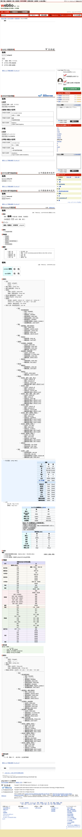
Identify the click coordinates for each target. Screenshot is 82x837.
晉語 (5, 604)
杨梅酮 (60, 99)
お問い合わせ (38, 804)
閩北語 (7, 295)
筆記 (43, 520)
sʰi (38, 383)
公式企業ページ (54, 804)
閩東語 (7, 296)
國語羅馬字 (27, 319)
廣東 (25, 331)
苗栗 (31, 342)
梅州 (22, 358)
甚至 (60, 193)
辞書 (2, 1)
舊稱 (10, 753)
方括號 (25, 523)
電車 (38, 798)
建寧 (11, 295)
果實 (11, 231)
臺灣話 (31, 411)
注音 (9, 285)
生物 (43, 800)
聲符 (26, 537)
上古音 (27, 516)
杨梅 (9, 273)
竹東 (17, 595)
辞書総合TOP (79, 1)
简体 (5, 216)
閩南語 (7, 298)
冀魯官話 (5, 568)
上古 (6, 499)
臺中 (13, 597)
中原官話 (5, 571)
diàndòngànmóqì (63, 191)
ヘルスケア (29, 800)
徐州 (18, 572)
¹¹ (32, 348)
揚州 (18, 579)
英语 (9, 253)
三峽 (34, 392)
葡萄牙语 (10, 255)
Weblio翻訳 (69, 808)
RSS (47, 828)
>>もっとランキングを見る (74, 202)
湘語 (5, 639)
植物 (6, 60)
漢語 (25, 322)
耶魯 (25, 317)
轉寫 (31, 320)
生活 (25, 800)
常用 (32, 422)
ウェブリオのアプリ (23, 804)
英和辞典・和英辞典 (71, 807)
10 (54, 264)
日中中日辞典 (23, 1)
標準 (22, 325)
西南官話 (5, 574)
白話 (16, 562)
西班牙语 (10, 254)
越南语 (22, 257)
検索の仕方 (5, 805)
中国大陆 (15, 216)
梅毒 (10, 65)
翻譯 (27, 518)
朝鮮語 (8, 648)
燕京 (4, 565)
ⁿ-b (33, 301)
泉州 (31, 376)
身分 (32, 523)
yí (57, 145)
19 (53, 264)
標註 (40, 520)
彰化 (16, 619)
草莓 (10, 63)
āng (25, 554)
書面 (12, 562)
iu (35, 398)
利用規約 (5, 808)
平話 (6, 626)
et (48, 253)
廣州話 (26, 330)
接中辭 (34, 524)
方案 (19, 665)
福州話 (23, 370)
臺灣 (18, 566)
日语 (22, 254)
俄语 (22, 253)
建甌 (22, 364)
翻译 (6, 249)
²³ (35, 420)
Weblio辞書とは (6, 804)
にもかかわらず (63, 198)
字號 (25, 525)
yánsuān (59, 141)
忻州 (18, 604)
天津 (18, 568)
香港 (20, 219)
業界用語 (27, 798)
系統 (40, 505)
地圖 (29, 559)
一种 (13, 150)
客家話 (13, 293)
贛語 (7, 288)
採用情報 (53, 807)
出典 (39, 264)
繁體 (7, 269)
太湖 (22, 448)
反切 (41, 476)
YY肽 (58, 131)
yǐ (57, 150)
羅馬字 (14, 295)
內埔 (16, 593)
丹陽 (18, 632)
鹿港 (31, 392)
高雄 (31, 420)
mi (19, 288)
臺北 (27, 392)
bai (16, 647)
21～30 (77, 177)
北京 (27, 510)
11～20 (68, 177)
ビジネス (22, 798)
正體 (5, 269)
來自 (24, 520)
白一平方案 (41, 478)
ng (32, 331)
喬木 (13, 551)
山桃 (11, 104)
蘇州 (18, 630)
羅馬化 (30, 453)
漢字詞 (3, 644)
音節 (30, 527)
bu (35, 444)
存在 (32, 521)
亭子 (19, 626)
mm (35, 381)
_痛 (59, 181)
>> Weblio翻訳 (77, 105)
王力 (41, 492)
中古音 (27, 514)
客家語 (7, 290)
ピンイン (4, 178)
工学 (51, 798)
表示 (30, 521)
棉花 (38, 590)
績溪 (18, 603)
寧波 (18, 635)
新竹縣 (13, 595)
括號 (25, 521)
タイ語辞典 (69, 816)
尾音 (43, 523)
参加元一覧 (19, 778)
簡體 (6, 273)
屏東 (13, 593)
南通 (18, 581)
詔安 (20, 601)
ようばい (11, 645)
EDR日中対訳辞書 (8, 96)
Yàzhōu (59, 137)
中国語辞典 (17, 18)
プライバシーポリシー (8, 810)
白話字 (13, 291)
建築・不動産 (56, 798)
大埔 (20, 597)
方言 (7, 553)
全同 (10, 106)
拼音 (9, 283)
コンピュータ (33, 798)
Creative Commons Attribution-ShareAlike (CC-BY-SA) (37, 790)
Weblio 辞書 (3, 18)
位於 (23, 753)
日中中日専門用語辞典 (9, 173)
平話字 (11, 296)
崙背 (17, 601)
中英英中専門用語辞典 (9, 191)
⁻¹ (37, 398)
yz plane (59, 133)
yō (15, 647)
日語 (8, 647)
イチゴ (13, 143)
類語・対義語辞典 (7, 1)
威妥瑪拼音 (27, 316)
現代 (25, 510)
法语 (9, 257)
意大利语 (23, 251)
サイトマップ (6, 811)
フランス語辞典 (70, 813)
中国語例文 (15, 12)
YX (58, 128)
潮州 (9, 303)
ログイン (72, 1)
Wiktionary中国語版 (8, 207)
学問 (61, 798)
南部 (4, 626)
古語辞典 (36, 1)
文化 (22, 800)
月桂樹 (7, 231)
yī (57, 149)
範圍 (34, 525)
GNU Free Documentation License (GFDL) (62, 790)
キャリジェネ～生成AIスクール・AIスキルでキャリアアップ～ (73, 823)
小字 (28, 451)
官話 (7, 281)
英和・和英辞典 (15, 1)
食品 (46, 800)
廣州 (28, 325)
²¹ (33, 333)
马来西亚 (25, 216)
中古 (6, 458)
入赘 (60, 186)
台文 (28, 381)
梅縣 (9, 293)
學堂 (16, 305)
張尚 (41, 482)
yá (18, 554)
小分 (26, 541)
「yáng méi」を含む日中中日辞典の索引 (14, 769)
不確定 (34, 521)
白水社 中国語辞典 (8, 49)
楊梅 (8, 104)
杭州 (18, 634)
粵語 (7, 286)
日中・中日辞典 (5, 12)
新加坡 (20, 216)
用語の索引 (11, 70)
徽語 (5, 603)
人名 (49, 800)
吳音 (25, 451)
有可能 (46, 523)
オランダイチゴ (11, 134)
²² (41, 383)
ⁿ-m (23, 300)
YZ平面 (59, 135)
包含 (26, 714)
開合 (41, 472)
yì (57, 143)
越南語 (8, 650)
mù (36, 328)
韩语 (22, 255)
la (13, 501)
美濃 (31, 350)
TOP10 (60, 177)
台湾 (16, 219)
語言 (5, 561)
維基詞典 (11, 288)
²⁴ (39, 383)
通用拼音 (26, 314)
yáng (48, 496)
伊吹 (60, 179)
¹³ (36, 390)
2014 (44, 505)
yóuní (58, 147)
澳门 (23, 219)
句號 (24, 527)
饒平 (20, 599)
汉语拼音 (15, 225)
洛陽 (18, 570)
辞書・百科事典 (57, 800)
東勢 (17, 597)
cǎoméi (14, 63)
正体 (5, 219)
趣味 (34, 800)
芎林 (17, 599)
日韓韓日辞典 (30, 1)
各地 (21, 559)
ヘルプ (4, 807)
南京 (18, 577)
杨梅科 (60, 97)
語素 (31, 525)
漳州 (27, 384)
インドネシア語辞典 (71, 815)
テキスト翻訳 (60, 105)
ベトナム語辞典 (70, 818)
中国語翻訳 (25, 12)
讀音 (41, 464)
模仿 (25, 444)
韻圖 (46, 460)
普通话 (10, 225)
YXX (58, 130)
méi (53, 496)
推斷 (39, 496)
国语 (5, 225)
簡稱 (29, 554)
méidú (13, 65)
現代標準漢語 (24, 309)
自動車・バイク (43, 798)
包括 (28, 342)
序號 (26, 535)
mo (34, 361)
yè (31, 328)
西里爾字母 (27, 320)
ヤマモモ (14, 60)
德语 (9, 251)
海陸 (20, 595)
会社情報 (53, 805)
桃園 (27, 753)
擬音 (46, 480)
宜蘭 (18, 617)
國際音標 (29, 322)
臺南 (27, 403)
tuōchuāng (62, 184)
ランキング (16, 70)
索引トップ (5, 70)
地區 (18, 561)
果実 (10, 60)
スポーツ (38, 800)
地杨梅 (60, 95)
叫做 (13, 120)
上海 (10, 305)
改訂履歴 (58, 791)
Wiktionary (52, 207)
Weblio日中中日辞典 (18, 791)
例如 (38, 523)
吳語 (7, 305)
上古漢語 (37, 520)
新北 (16, 614)
